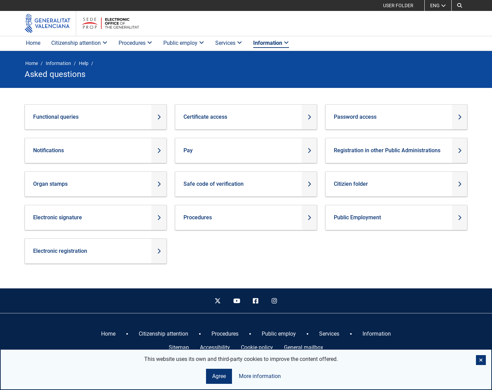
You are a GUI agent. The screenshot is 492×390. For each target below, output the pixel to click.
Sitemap (179, 347)
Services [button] (228, 43)
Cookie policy (257, 347)
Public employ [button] (183, 43)
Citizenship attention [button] (79, 43)
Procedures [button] (135, 43)
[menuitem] (108, 334)
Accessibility (215, 347)
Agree (219, 376)
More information (260, 376)
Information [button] (271, 43)
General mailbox (303, 347)
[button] (459, 5)
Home (33, 43)
